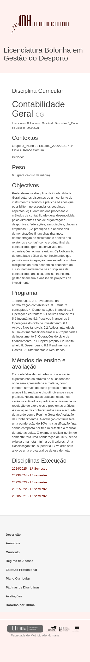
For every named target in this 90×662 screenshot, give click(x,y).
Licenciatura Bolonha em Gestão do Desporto (43, 54)
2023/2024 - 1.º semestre (29, 475)
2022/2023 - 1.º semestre (29, 482)
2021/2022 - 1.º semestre (29, 489)
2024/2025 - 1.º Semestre (30, 468)
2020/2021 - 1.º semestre (29, 496)
